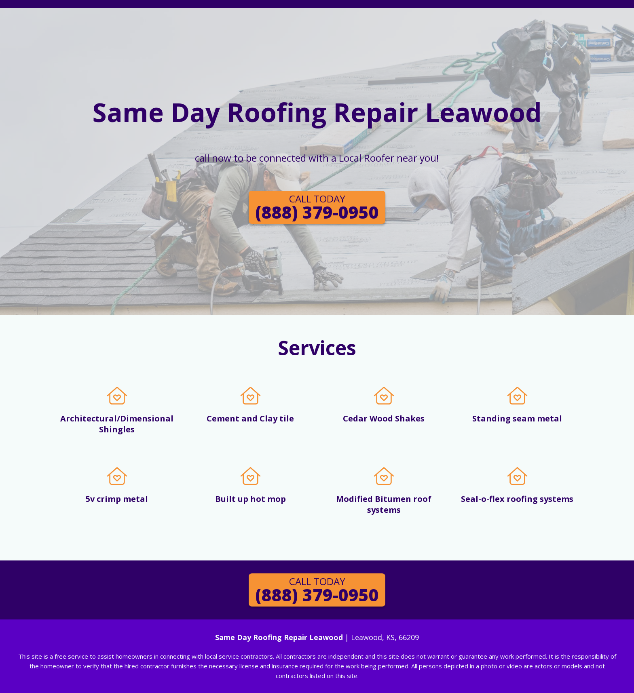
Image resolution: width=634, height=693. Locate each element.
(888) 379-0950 (317, 207)
